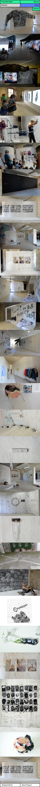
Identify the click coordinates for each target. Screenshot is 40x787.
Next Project (27, 785)
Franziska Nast (7, 2)
